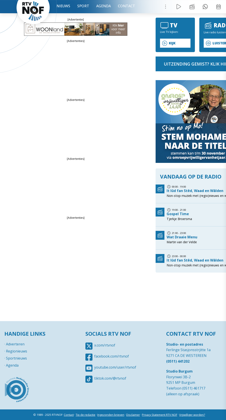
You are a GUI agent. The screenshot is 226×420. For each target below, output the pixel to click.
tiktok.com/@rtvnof (110, 378)
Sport (83, 6)
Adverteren (15, 344)
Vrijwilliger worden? (192, 415)
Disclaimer (133, 415)
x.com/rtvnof (104, 345)
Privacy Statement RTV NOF (159, 415)
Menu (165, 6)
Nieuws (63, 6)
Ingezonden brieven (110, 415)
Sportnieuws (16, 358)
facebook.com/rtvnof (111, 356)
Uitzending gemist (192, 6)
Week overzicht (218, 6)
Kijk (172, 43)
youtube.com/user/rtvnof (115, 367)
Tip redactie (205, 6)
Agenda (103, 6)
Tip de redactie (85, 415)
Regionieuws (16, 351)
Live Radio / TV (178, 6)
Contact (126, 6)
